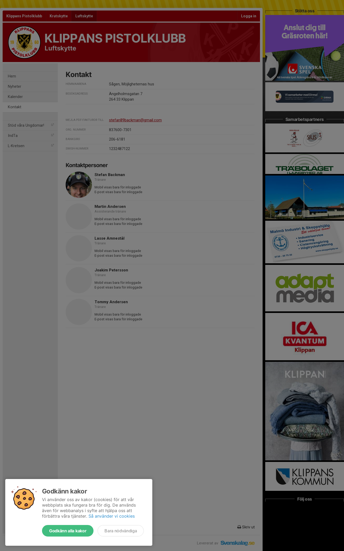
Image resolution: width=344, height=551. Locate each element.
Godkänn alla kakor (67, 530)
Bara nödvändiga (121, 530)
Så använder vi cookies (111, 516)
